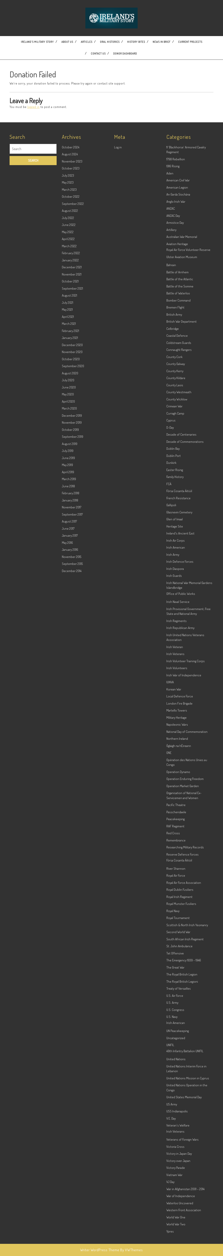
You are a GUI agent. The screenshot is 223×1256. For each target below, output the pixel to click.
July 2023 (68, 261)
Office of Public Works (180, 679)
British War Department (181, 407)
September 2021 (72, 374)
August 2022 (70, 296)
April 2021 (68, 402)
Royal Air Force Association (183, 968)
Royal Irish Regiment (179, 982)
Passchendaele (176, 897)
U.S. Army (172, 1088)
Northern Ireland (177, 824)
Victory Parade (175, 1253)
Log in (118, 233)
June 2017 (68, 614)
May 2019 (67, 550)
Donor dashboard (125, 53)
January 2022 (70, 345)
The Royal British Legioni (182, 1067)
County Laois (174, 470)
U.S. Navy (171, 1102)
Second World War (178, 1017)
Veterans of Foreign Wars (182, 1225)
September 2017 (72, 600)
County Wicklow (176, 485)
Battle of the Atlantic (179, 365)
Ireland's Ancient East (180, 619)
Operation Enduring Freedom (185, 864)
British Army (174, 400)
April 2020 (68, 487)
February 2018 (70, 579)
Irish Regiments (176, 706)
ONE (168, 838)
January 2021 (70, 423)
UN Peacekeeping (177, 1116)
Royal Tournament (178, 1003)
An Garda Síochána (178, 280)
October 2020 (71, 444)
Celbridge (172, 414)
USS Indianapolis (177, 1197)
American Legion (177, 273)
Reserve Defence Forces (182, 940)
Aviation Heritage (177, 329)
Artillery (171, 315)
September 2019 (72, 522)
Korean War (173, 775)
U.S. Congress (175, 1095)
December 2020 (72, 430)
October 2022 (70, 282)
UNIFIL (170, 1130)
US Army (171, 1190)
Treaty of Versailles (178, 1074)
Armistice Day (175, 308)
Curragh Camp (175, 499)
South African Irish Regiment (185, 1024)
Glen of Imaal (174, 605)
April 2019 (68, 557)
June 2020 (69, 473)
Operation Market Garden (182, 871)
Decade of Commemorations (185, 527)
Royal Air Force (175, 961)
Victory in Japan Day (179, 1239)
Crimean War (174, 492)
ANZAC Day (173, 301)
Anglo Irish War (175, 287)
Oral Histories (110, 41)
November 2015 (71, 642)
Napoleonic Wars (177, 810)
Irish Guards (174, 661)
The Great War (175, 1053)
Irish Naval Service (177, 687)
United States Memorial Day (184, 1183)
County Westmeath (178, 478)
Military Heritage (176, 803)
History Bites (136, 41)
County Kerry (174, 456)
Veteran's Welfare (177, 1211)
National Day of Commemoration (187, 817)
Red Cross (173, 919)
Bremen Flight (175, 393)
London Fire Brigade (179, 789)
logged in (33, 107)
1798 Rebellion (175, 244)
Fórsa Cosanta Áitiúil (179, 576)
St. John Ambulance (179, 1032)
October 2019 (70, 515)
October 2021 (70, 367)
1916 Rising (172, 252)
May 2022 (68, 317)
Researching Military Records (185, 933)
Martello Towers (176, 796)
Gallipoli (171, 591)
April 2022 (68, 324)
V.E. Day (171, 1204)
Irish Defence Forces (179, 647)
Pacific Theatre (176, 890)
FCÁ (168, 569)
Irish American (175, 633)
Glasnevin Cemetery (179, 598)
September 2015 (72, 649)
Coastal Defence (177, 421)
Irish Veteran (174, 732)
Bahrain (171, 350)
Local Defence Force (179, 782)
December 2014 (71, 656)
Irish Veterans (175, 739)
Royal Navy (172, 996)
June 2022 (69, 310)
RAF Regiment (175, 911)
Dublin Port (173, 541)
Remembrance (176, 926)
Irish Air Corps (175, 626)
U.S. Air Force (174, 1081)
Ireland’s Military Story (37, 41)
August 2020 (70, 458)
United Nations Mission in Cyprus (187, 1163)
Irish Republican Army (180, 713)
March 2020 (69, 494)
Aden (169, 259)
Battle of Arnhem (177, 357)
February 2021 (70, 416)
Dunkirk (171, 548)
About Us (67, 41)
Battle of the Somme (179, 372)
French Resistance (178, 583)
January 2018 (70, 586)
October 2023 (70, 254)
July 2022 (68, 303)
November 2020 (72, 437)
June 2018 (68, 571)
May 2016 (67, 628)
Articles (86, 41)
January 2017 (70, 621)
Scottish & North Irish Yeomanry (187, 1010)
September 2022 (73, 289)
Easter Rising (174, 555)
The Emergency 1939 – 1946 (183, 1046)
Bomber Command (178, 386)
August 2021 (69, 381)
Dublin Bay (173, 534)
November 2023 (72, 247)
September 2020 (73, 452)
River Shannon (175, 954)
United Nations (176, 1145)
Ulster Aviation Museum (181, 342)
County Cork (174, 442)
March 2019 (69, 564)
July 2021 (67, 388)
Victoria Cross (175, 1232)
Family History (175, 562)
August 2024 (70, 240)
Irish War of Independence (183, 760)
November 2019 (72, 508)
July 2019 (67, 536)
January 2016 (70, 635)
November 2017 (71, 593)
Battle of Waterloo (178, 379)
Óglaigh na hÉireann (178, 831)
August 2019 (69, 529)
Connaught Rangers (179, 435)
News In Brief (162, 41)
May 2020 (68, 480)
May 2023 (68, 268)
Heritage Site (174, 612)
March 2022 (69, 331)
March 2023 (69, 275)
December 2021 (72, 353)
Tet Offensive (175, 1039)
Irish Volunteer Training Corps (185, 746)
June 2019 (68, 543)
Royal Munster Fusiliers (181, 989)
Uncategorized (175, 1123)
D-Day (170, 513)
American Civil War (178, 266)
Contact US (98, 53)
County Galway (175, 449)
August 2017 (69, 607)
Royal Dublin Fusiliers (179, 975)
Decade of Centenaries (181, 520)
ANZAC (170, 294)
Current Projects (190, 41)
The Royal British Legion (181, 1060)
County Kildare (175, 463)
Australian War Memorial (181, 322)
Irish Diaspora (175, 654)
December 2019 (72, 501)
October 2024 (70, 233)
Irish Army (172, 640)
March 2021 (69, 409)
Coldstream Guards (178, 428)
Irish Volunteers (176, 754)
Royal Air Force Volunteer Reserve (188, 335)
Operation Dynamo (178, 857)
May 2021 (67, 395)
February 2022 (71, 339)
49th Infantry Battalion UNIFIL (184, 1136)
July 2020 (68, 466)
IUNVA (170, 768)
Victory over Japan (178, 1246)
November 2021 (71, 360)
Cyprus (171, 506)
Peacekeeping (175, 905)
